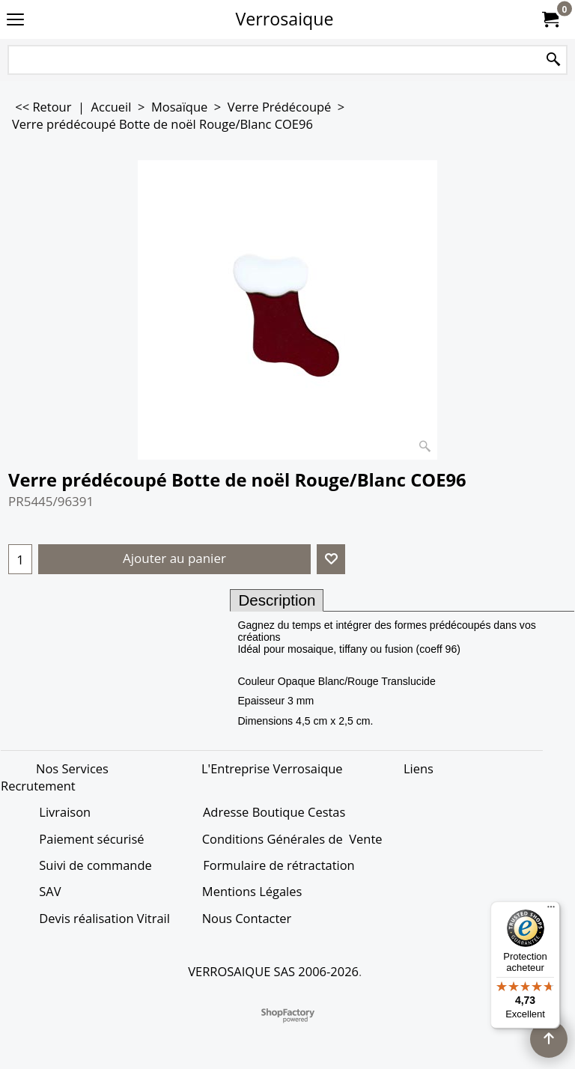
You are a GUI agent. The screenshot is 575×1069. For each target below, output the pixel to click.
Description (276, 600)
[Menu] (551, 910)
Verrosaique (285, 19)
